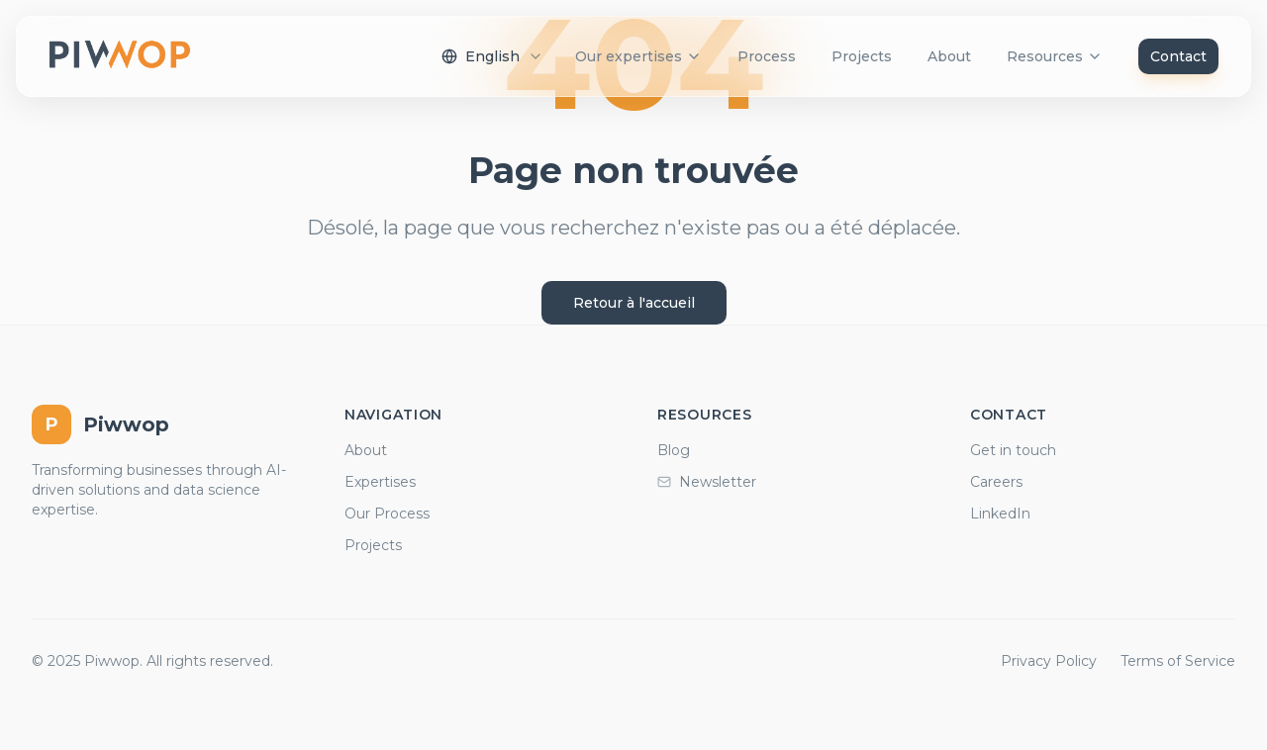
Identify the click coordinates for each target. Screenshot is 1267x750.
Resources (1055, 56)
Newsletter (706, 482)
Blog (673, 450)
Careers (996, 482)
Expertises (380, 482)
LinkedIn (1000, 513)
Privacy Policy (1049, 661)
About (949, 56)
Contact (1178, 56)
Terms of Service (1178, 661)
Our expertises (638, 56)
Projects (861, 56)
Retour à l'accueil (634, 303)
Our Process (387, 513)
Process (766, 56)
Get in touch (1013, 450)
